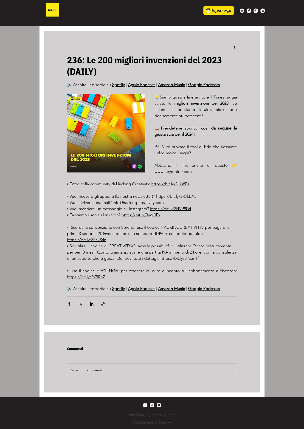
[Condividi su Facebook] (69, 304)
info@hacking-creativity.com (152, 414)
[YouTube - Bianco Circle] (159, 405)
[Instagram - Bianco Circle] (255, 10)
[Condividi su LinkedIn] (92, 304)
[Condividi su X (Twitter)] (80, 304)
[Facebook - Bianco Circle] (249, 10)
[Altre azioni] (234, 47)
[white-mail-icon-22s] (242, 10)
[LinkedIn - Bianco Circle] (262, 10)
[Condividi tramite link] (103, 304)
